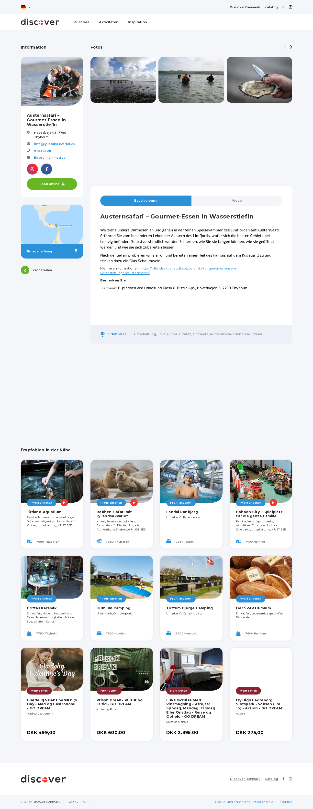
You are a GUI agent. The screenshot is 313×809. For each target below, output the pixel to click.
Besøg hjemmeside (50, 157)
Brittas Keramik (41, 608)
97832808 (42, 151)
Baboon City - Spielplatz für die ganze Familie (259, 514)
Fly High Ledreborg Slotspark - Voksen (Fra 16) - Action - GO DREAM (259, 704)
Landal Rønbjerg (182, 512)
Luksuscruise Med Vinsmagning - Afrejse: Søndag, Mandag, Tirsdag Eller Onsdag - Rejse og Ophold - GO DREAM (190, 708)
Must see (81, 22)
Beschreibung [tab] (145, 200)
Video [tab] (237, 200)
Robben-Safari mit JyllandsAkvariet (114, 514)
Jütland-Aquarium (44, 512)
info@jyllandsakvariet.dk (54, 144)
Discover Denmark (245, 7)
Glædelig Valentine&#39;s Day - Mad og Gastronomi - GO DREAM (52, 704)
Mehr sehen (39, 690)
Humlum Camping (114, 608)
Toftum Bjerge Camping (189, 608)
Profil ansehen (41, 502)
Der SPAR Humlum (253, 608)
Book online (52, 184)
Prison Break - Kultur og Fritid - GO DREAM (120, 702)
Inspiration (137, 22)
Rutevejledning (52, 251)
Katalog (271, 7)
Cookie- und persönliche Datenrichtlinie (244, 802)
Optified (286, 802)
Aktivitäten (108, 22)
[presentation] (285, 47)
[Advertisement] (52, 355)
